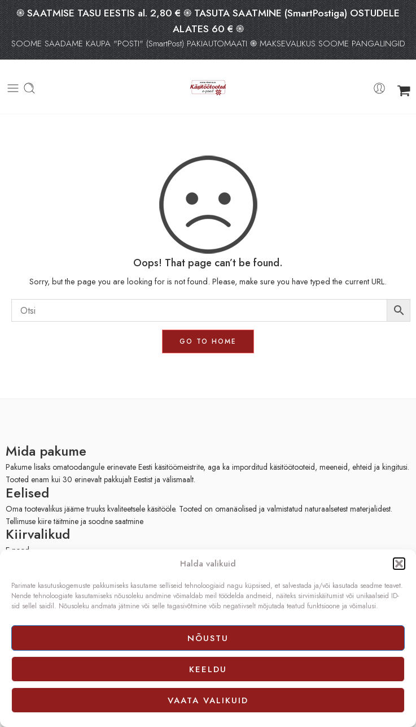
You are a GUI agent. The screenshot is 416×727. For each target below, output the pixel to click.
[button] (399, 563)
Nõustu (208, 638)
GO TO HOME (208, 341)
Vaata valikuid (208, 700)
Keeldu (208, 669)
